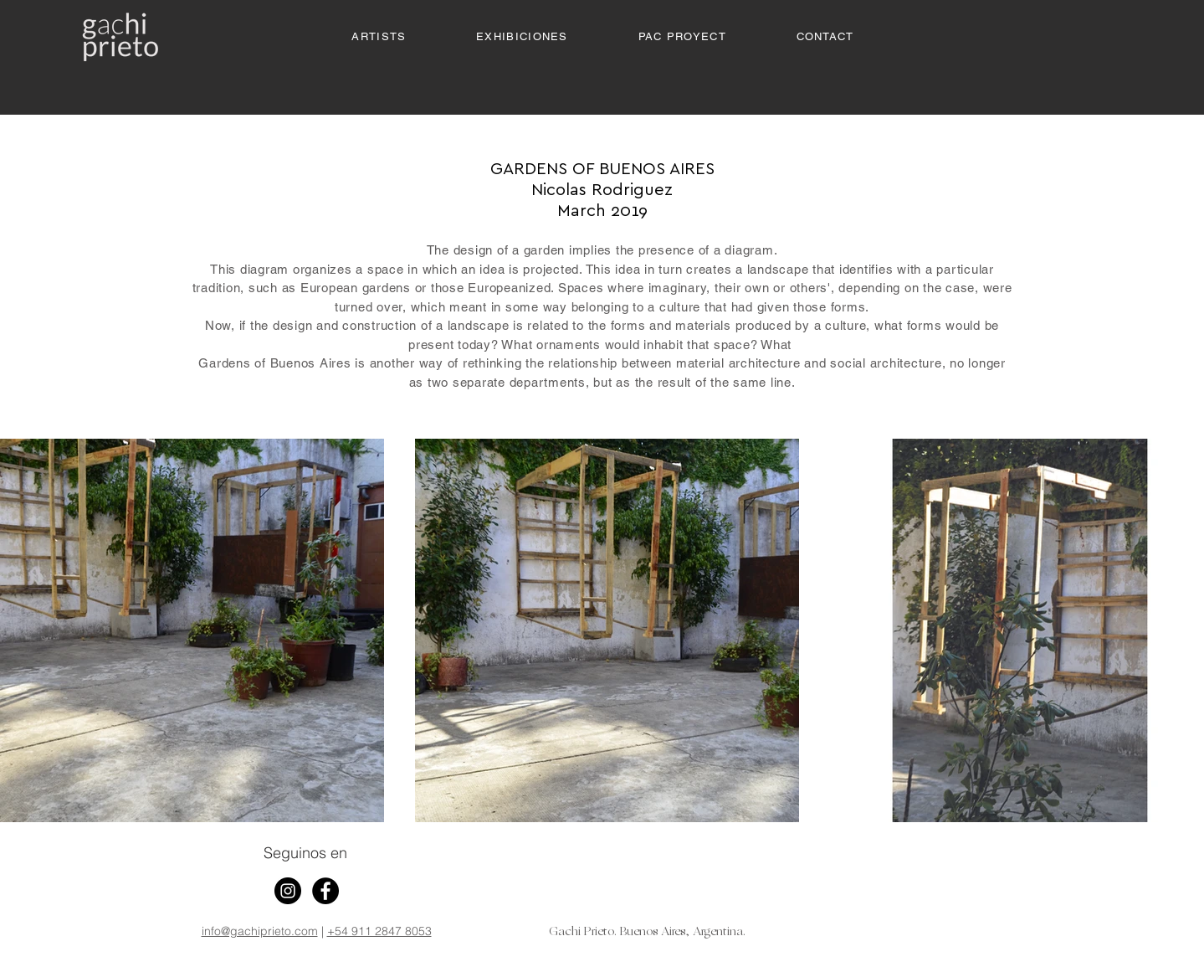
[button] (521, 37)
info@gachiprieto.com (260, 931)
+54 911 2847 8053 (379, 931)
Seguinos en (305, 852)
